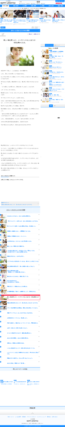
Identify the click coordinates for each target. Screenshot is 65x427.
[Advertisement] (20, 135)
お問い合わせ (54, 416)
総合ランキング (57, 45)
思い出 (43, 3)
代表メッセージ (11, 416)
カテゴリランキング (49, 45)
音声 (54, 105)
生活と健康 (5, 8)
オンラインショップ (41, 416)
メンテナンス (23, 3)
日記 (29, 3)
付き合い (33, 3)
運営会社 (49, 416)
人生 (39, 3)
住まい (9, 8)
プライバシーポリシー (31, 416)
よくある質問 (18, 416)
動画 (51, 105)
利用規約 (24, 416)
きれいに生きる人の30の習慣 (16, 8)
